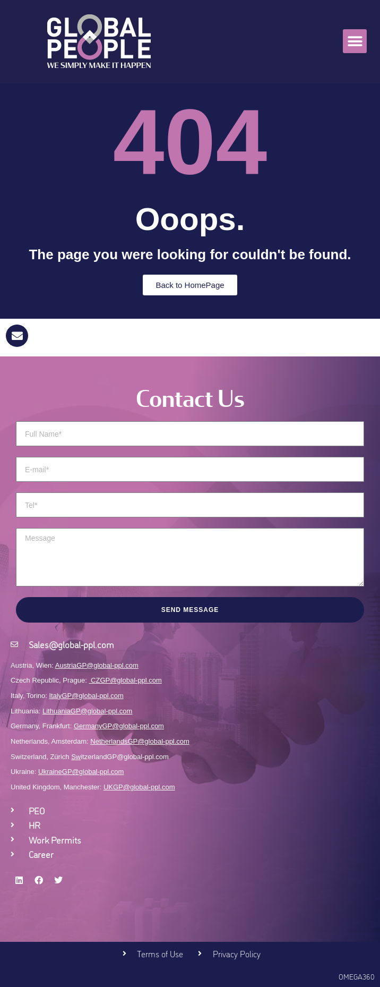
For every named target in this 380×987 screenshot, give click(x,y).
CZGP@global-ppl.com (126, 680)
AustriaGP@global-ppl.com (97, 665)
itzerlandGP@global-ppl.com (120, 757)
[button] (355, 41)
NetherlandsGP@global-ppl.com (139, 741)
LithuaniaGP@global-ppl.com (87, 711)
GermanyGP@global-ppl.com (119, 726)
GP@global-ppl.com (93, 772)
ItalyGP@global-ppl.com (86, 696)
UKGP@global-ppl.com (139, 787)
